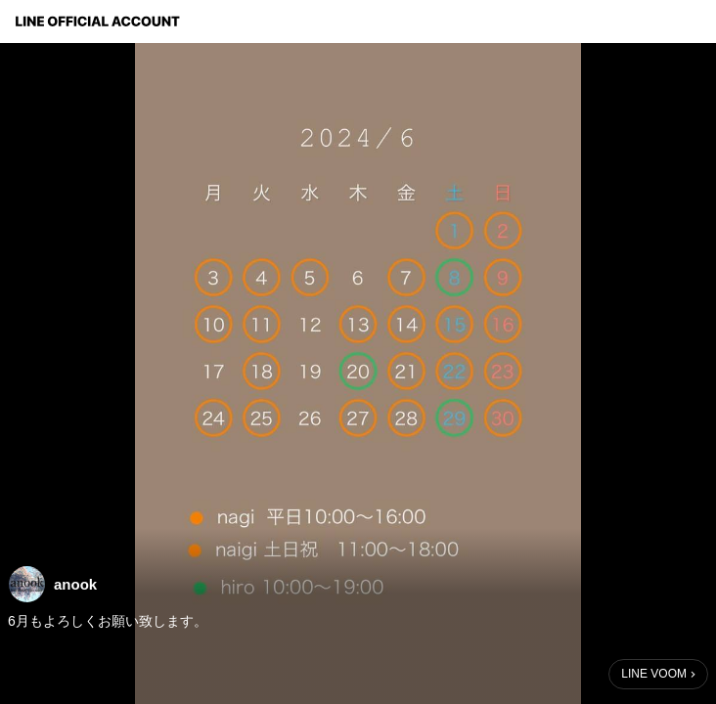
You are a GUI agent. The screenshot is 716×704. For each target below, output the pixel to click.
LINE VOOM (654, 674)
